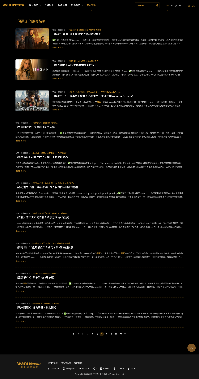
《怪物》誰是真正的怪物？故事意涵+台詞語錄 (49, 213)
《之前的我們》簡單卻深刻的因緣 (44, 123)
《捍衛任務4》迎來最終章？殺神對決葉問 (84, 30)
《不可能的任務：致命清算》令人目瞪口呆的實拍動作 (52, 183)
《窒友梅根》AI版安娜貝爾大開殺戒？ (83, 61)
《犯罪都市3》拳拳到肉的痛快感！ (45, 273)
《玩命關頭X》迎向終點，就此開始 (45, 303)
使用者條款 (52, 363)
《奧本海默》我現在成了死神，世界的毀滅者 (49, 153)
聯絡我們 (78, 363)
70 (121, 334)
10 (116, 334)
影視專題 (61, 30)
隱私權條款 (66, 363)
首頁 (54, 30)
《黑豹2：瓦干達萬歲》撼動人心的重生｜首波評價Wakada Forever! (95, 92)
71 (125, 334)
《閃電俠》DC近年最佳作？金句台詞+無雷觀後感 (50, 243)
